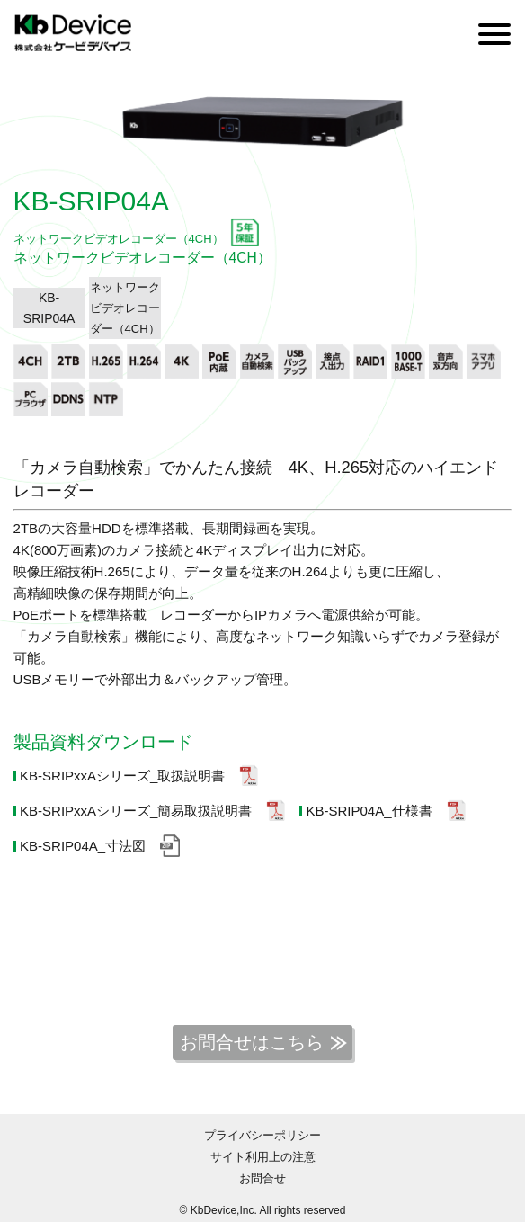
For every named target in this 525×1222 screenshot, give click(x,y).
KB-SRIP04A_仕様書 (369, 810)
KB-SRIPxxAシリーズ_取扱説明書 (122, 775)
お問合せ (262, 1178)
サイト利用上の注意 (263, 1157)
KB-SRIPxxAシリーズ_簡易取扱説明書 (136, 810)
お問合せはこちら (252, 1042)
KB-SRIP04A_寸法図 (83, 845)
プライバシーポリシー (262, 1135)
